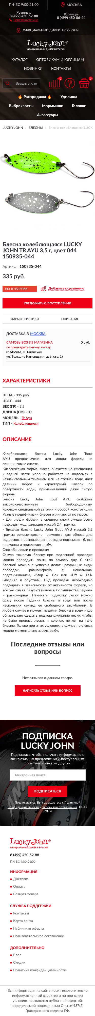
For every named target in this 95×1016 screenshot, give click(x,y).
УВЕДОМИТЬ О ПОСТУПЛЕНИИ (47, 303)
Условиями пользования (59, 807)
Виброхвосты (21, 106)
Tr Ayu (27, 418)
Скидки (19, 963)
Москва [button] (38, 334)
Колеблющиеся (26, 423)
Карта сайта (23, 921)
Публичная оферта (28, 928)
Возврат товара (26, 894)
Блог (17, 955)
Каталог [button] (19, 60)
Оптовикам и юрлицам (60, 60)
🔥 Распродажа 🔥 (35, 97)
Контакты (61, 68)
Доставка (21, 879)
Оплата (19, 887)
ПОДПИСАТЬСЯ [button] (47, 791)
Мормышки (52, 106)
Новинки (33, 68)
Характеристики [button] (25, 319)
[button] (23, 19)
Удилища (69, 97)
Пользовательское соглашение (38, 936)
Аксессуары (47, 115)
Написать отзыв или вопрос (47, 690)
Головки (79, 106)
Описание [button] (70, 319)
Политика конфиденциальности (39, 970)
